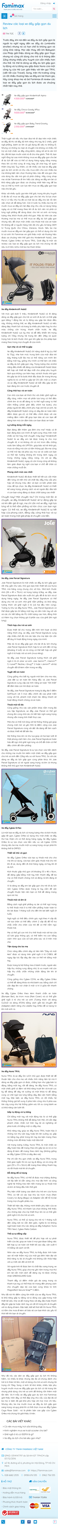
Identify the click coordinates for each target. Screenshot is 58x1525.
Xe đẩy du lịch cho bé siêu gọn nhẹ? (22, 1438)
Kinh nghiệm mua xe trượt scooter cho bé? (25, 1430)
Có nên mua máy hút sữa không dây (23, 1426)
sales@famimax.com (15, 1470)
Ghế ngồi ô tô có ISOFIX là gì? (19, 1434)
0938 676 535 (30, 1475)
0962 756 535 (48, 1475)
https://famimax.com (41, 1470)
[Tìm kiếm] (40, 9)
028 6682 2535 (12, 1475)
